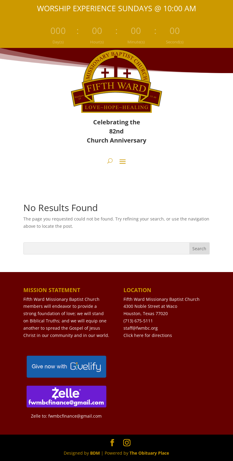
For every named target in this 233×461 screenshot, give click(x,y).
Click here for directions (147, 335)
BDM (95, 453)
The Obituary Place (149, 453)
